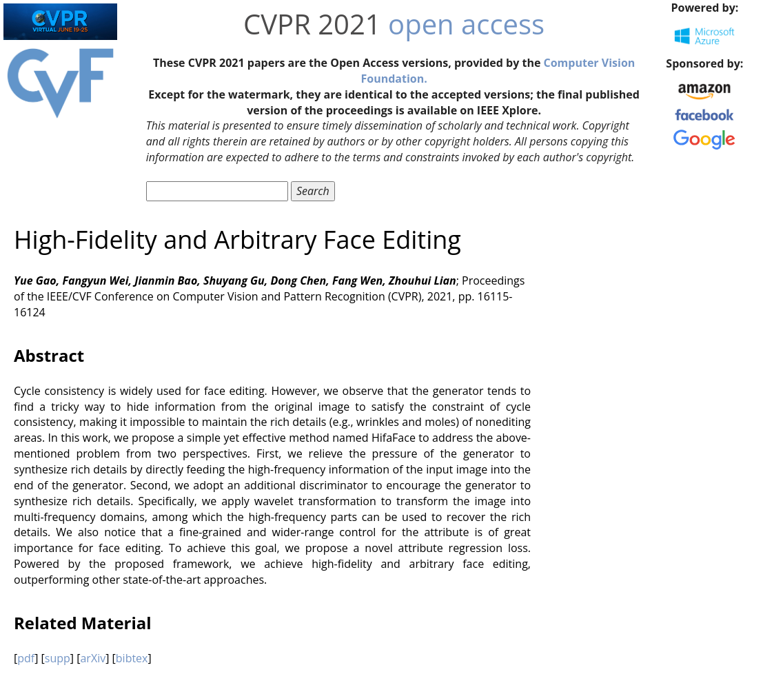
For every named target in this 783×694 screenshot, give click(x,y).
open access (466, 24)
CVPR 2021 (312, 24)
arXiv (92, 658)
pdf (25, 658)
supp (57, 658)
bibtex (132, 658)
